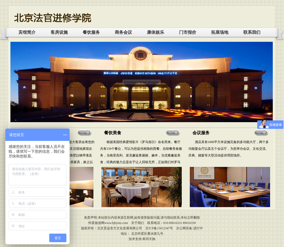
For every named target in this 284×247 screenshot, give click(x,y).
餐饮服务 (91, 32)
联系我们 (251, 32)
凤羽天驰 (148, 239)
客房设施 (59, 32)
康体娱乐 (155, 32)
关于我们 (137, 223)
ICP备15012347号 (161, 228)
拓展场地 (219, 32)
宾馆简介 (27, 32)
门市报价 (187, 32)
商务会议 (123, 32)
